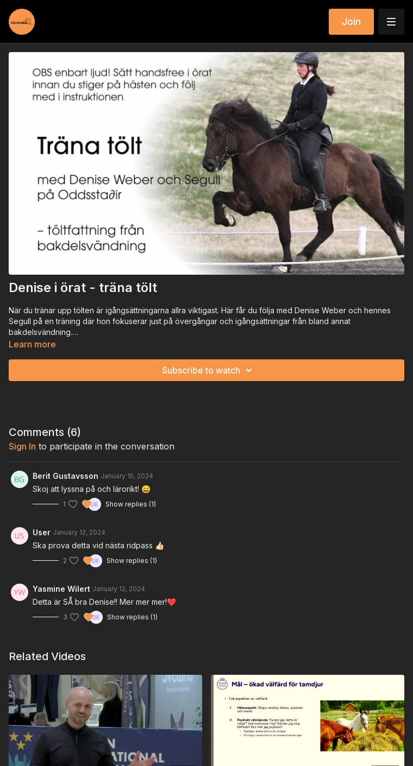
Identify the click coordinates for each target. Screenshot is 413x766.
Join (351, 21)
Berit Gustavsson (65, 475)
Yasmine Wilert (61, 588)
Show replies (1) (130, 504)
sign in (22, 446)
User (42, 532)
